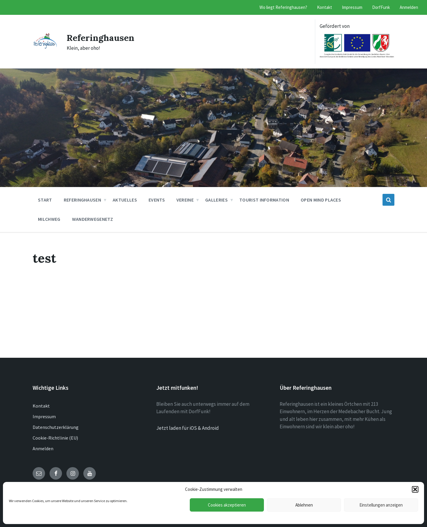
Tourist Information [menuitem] (264, 200)
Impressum (44, 416)
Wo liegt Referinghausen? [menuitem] (283, 7)
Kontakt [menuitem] (324, 7)
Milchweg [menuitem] (49, 219)
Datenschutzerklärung (56, 427)
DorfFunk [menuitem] (381, 7)
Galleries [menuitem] (216, 200)
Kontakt (41, 406)
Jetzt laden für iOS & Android (187, 428)
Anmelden (43, 448)
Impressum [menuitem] (352, 7)
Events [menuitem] (157, 200)
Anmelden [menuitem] (409, 7)
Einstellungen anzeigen (381, 505)
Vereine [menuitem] (185, 200)
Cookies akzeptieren (227, 505)
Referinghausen (101, 37)
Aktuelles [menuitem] (125, 200)
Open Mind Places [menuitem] (321, 200)
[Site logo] (45, 47)
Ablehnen (304, 505)
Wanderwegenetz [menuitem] (92, 219)
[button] (415, 489)
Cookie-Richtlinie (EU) (55, 438)
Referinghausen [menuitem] (82, 200)
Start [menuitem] (45, 200)
